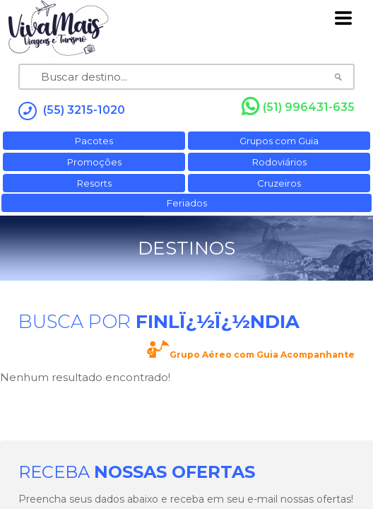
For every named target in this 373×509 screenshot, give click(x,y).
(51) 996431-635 (298, 107)
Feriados (187, 203)
